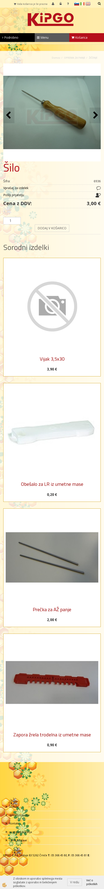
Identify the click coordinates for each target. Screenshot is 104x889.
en (88, 3)
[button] (95, 115)
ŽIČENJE (93, 57)
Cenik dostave (18, 840)
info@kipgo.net (12, 859)
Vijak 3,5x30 (52, 359)
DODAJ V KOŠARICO (52, 228)
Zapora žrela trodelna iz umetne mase (52, 734)
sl (76, 3)
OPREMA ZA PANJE (74, 57)
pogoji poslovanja (20, 832)
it (82, 3)
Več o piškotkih (91, 882)
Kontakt (14, 823)
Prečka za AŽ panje (52, 609)
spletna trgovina (19, 815)
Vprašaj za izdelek (15, 188)
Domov (56, 57)
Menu (43, 37)
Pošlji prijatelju (13, 195)
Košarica (79, 37)
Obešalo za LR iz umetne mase (52, 484)
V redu (74, 882)
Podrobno (10, 37)
